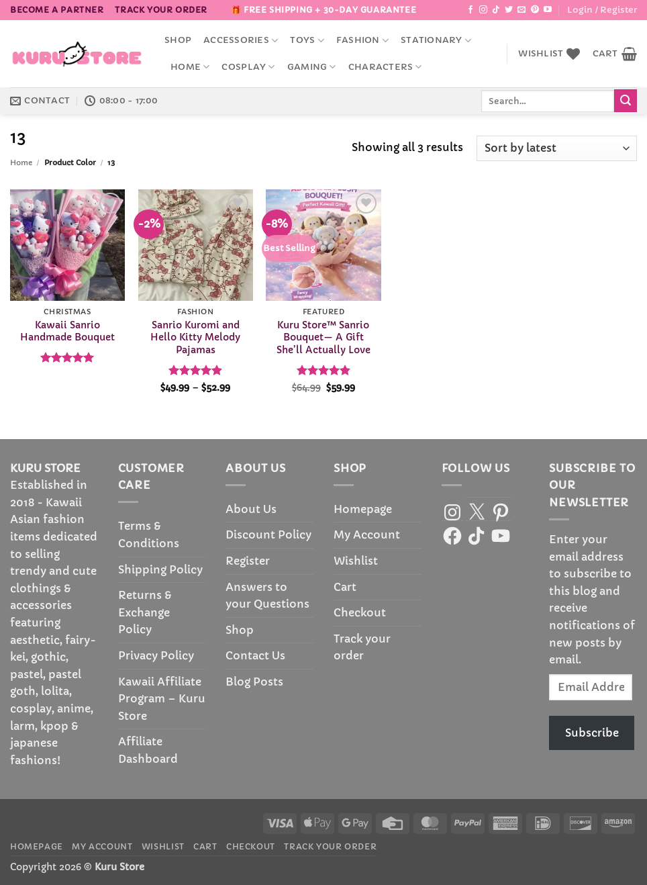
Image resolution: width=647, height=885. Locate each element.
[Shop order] (557, 149)
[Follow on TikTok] (496, 10)
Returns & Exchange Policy (145, 612)
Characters (385, 66)
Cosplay (248, 66)
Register (248, 560)
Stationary (436, 40)
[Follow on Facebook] (470, 10)
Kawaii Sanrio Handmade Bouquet (67, 331)
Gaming (311, 66)
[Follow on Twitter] (509, 10)
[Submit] (625, 100)
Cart (345, 587)
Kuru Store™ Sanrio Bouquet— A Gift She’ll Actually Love (323, 337)
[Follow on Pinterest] (535, 10)
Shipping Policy (160, 569)
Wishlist (356, 560)
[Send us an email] (521, 10)
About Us (251, 509)
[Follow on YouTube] (548, 10)
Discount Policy (268, 534)
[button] (602, 10)
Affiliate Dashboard (148, 750)
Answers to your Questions (267, 595)
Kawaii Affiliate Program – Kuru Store (161, 699)
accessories (240, 40)
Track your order (161, 10)
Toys (307, 40)
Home (189, 66)
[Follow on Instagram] (483, 10)
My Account (367, 534)
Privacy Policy (156, 655)
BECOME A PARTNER (57, 10)
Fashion (362, 40)
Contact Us (255, 655)
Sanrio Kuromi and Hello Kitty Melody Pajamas (195, 337)
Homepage (363, 509)
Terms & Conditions (148, 534)
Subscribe (592, 732)
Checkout (360, 612)
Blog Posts (254, 681)
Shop (177, 40)
